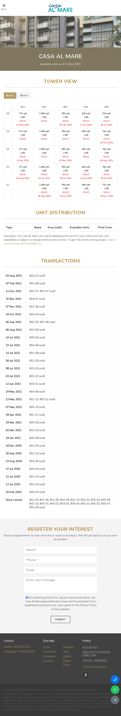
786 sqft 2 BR (65, 119)
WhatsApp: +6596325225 (19, 651)
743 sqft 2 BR (106, 190)
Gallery (67, 656)
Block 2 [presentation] (24, 95)
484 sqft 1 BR (86, 119)
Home (46, 647)
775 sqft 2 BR (22, 119)
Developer (49, 656)
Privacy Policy (67, 662)
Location (48, 661)
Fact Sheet (49, 652)
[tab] (10, 95)
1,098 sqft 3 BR (44, 117)
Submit (60, 619)
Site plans (68, 647)
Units (66, 652)
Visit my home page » (95, 667)
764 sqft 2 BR (106, 119)
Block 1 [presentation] (10, 95)
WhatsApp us (32, 243)
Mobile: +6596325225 (17, 647)
